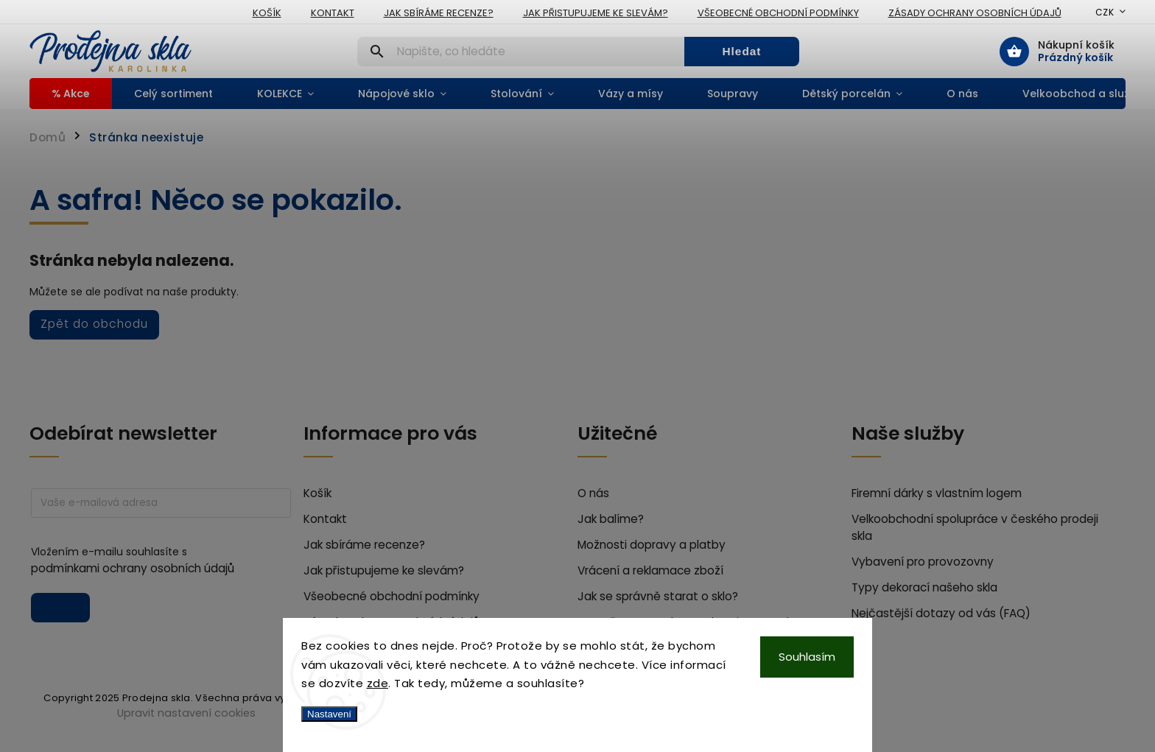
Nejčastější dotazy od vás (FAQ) (941, 613)
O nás (593, 493)
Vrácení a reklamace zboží (650, 570)
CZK (1104, 12)
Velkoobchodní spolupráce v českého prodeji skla (975, 527)
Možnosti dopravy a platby (652, 544)
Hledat (741, 51)
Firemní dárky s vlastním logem (937, 493)
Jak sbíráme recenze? (439, 13)
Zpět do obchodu (94, 323)
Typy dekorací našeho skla (924, 587)
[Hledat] (521, 51)
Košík (267, 13)
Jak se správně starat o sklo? (658, 596)
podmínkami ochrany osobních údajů (132, 568)
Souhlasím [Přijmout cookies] (807, 656)
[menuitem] (70, 93)
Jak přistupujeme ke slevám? (595, 13)
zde (378, 683)
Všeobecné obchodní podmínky (778, 13)
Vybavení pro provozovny (923, 561)
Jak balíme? (611, 519)
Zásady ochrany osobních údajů (974, 13)
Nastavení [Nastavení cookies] (329, 714)
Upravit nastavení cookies (186, 713)
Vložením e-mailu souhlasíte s (153, 560)
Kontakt (332, 13)
